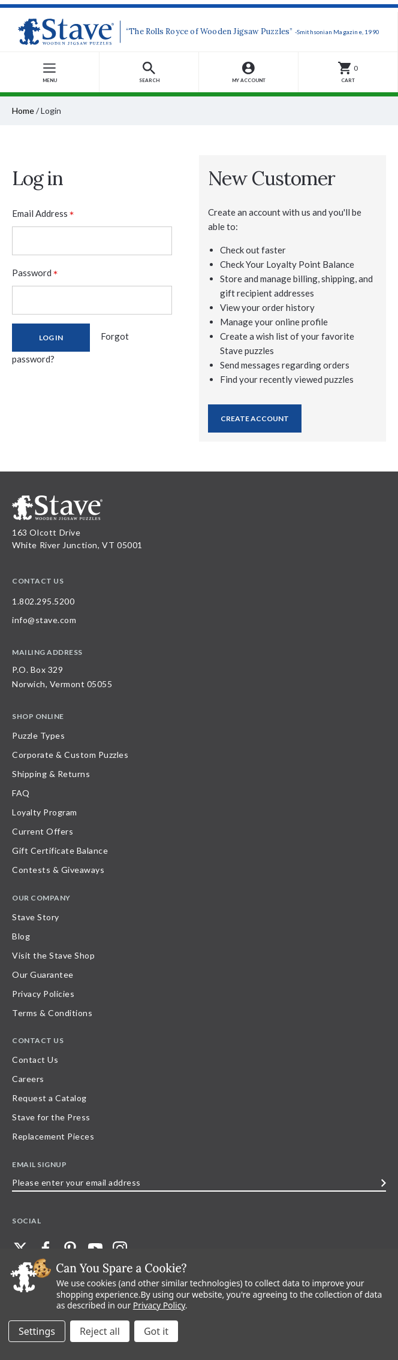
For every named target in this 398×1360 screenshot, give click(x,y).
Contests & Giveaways (58, 870)
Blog (21, 936)
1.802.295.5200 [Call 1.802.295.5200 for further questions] (43, 601)
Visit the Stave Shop (53, 955)
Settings (37, 1331)
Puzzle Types (38, 735)
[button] (149, 72)
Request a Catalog (49, 1098)
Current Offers (42, 831)
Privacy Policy (159, 1305)
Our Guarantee (43, 974)
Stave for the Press (51, 1117)
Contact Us (35, 1059)
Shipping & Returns (51, 774)
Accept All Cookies (156, 1331)
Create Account (255, 418)
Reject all (100, 1331)
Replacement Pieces (53, 1136)
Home (23, 110)
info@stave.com (44, 620)
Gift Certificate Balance (60, 850)
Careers (28, 1079)
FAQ (21, 793)
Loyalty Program (44, 812)
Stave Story (35, 917)
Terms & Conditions (52, 1013)
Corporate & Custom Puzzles (70, 754)
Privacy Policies (43, 994)
